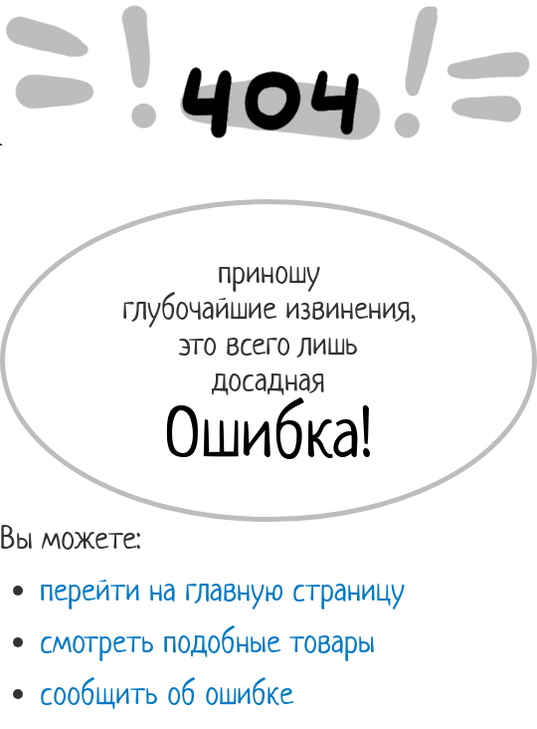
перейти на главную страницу (222, 590)
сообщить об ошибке (166, 693)
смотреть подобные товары (207, 641)
